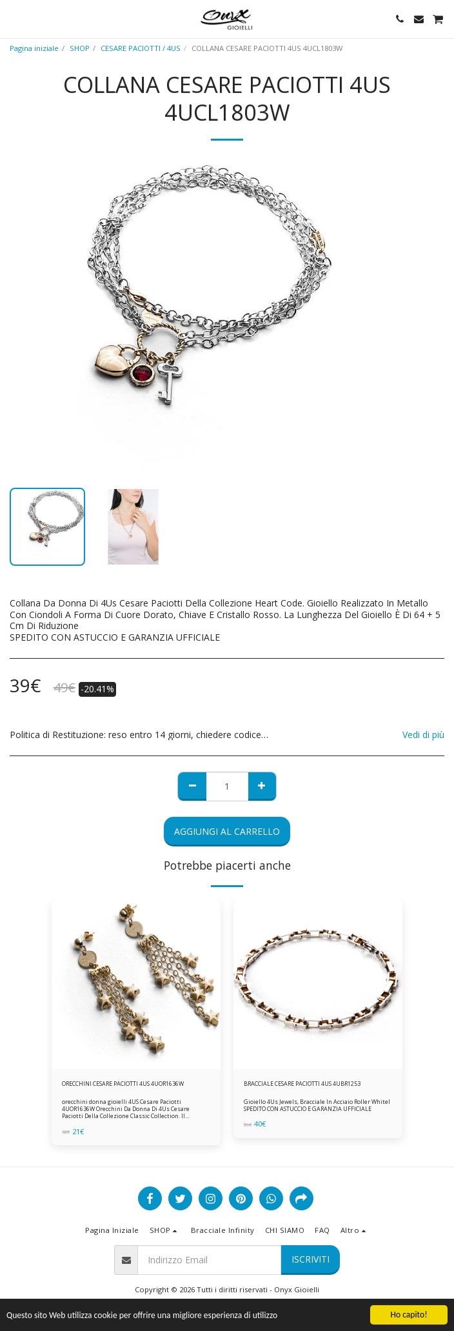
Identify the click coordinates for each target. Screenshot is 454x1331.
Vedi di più (423, 735)
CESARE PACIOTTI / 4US (141, 48)
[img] (136, 984)
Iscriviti (310, 1259)
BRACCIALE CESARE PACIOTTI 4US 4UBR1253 (302, 1083)
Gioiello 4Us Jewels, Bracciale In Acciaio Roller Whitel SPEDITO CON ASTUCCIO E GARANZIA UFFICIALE (317, 1105)
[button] (14, 18)
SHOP (80, 48)
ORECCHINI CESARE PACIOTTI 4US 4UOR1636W (123, 1083)
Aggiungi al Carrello (227, 831)
